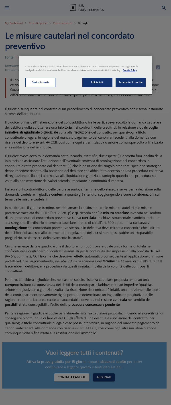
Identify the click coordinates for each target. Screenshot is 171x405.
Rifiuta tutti (97, 82)
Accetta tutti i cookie (131, 82)
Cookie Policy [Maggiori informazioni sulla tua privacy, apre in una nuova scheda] (130, 70)
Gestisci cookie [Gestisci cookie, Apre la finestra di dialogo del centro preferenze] (40, 82)
